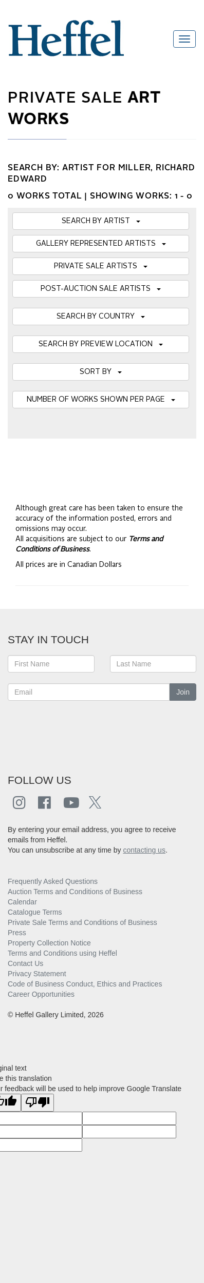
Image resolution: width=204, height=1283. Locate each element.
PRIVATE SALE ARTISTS (100, 266)
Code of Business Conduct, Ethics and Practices (85, 984)
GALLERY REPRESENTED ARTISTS (101, 243)
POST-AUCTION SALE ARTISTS (101, 288)
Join (183, 692)
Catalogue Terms (35, 912)
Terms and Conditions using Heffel (62, 953)
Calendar (22, 902)
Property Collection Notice (49, 943)
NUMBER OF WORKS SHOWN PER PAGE (101, 399)
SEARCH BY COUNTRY (101, 316)
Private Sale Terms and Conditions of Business (82, 922)
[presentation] (86, 732)
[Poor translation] (37, 1103)
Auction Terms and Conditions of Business (75, 891)
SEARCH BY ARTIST (101, 221)
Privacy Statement (37, 974)
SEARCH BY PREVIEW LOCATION (101, 344)
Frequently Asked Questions (53, 881)
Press (17, 933)
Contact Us (25, 963)
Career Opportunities (41, 994)
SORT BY (101, 372)
